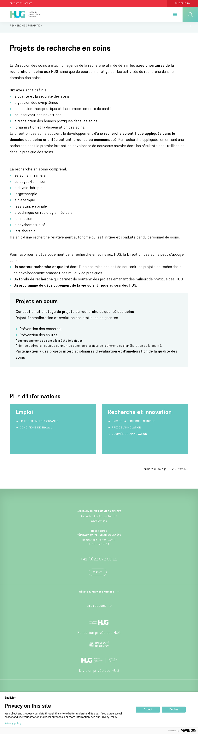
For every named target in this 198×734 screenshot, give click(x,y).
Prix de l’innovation (126, 431)
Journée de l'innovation (129, 437)
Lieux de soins (97, 609)
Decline (173, 709)
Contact (98, 576)
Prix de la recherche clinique (133, 424)
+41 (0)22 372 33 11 (99, 563)
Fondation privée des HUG (99, 636)
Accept (148, 709)
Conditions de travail (36, 431)
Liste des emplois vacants (39, 424)
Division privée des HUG (99, 674)
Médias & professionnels (96, 595)
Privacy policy (13, 723)
